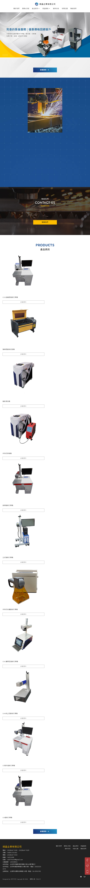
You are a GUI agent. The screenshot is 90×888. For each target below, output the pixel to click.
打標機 (29, 875)
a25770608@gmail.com (15, 860)
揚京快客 (13, 879)
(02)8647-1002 (12, 855)
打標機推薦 (60, 875)
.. (28, 879)
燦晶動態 (45, 9)
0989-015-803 (12, 853)
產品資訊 (35, 9)
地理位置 (65, 9)
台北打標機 (36, 875)
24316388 (10, 858)
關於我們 (16, 9)
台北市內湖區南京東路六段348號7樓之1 (23, 865)
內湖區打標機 (44, 875)
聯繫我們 (45, 222)
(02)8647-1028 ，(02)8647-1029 (18, 851)
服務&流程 (25, 9)
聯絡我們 (73, 9)
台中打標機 (52, 875)
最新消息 (56, 9)
